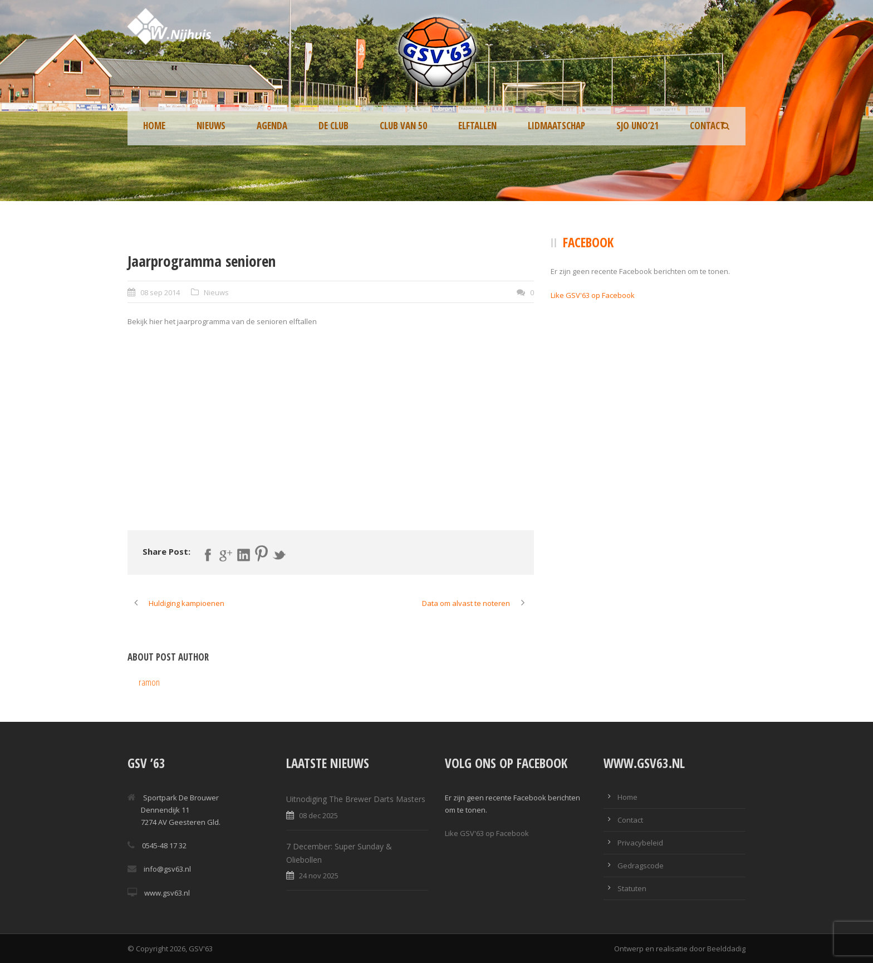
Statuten (631, 888)
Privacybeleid (640, 843)
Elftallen (477, 125)
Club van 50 (403, 125)
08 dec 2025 (318, 815)
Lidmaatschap (556, 125)
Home (154, 125)
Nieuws (211, 125)
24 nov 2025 (319, 876)
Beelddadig (726, 949)
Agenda (272, 125)
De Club (333, 125)
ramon (149, 682)
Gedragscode (640, 866)
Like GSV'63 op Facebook (593, 295)
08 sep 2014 (160, 292)
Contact (707, 125)
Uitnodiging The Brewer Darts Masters (355, 799)
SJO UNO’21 (637, 125)
